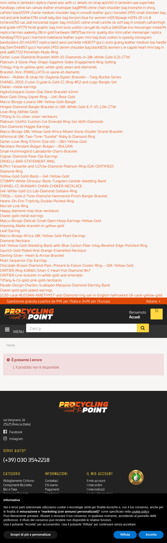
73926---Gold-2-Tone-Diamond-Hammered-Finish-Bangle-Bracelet (53, 195)
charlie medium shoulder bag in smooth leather (67, 12)
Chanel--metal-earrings (18, 86)
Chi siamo (51, 484)
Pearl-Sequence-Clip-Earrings (23, 260)
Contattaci (51, 480)
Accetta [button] (151, 534)
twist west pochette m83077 (72, 42)
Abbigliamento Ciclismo (18, 480)
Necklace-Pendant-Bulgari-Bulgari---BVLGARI (36, 146)
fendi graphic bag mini (45, 27)
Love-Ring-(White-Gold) (19, 111)
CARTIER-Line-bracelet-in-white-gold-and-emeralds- (42, 275)
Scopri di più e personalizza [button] (30, 534)
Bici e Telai (10, 489)
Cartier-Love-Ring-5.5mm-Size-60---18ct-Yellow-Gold (43, 141)
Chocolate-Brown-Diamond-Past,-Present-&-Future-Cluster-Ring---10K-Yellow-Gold (66, 265)
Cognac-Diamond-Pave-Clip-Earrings (29, 156)
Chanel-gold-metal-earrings (21, 215)
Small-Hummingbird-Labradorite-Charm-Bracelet (38, 151)
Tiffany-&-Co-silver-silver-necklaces (28, 116)
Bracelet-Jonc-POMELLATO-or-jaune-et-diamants (40, 71)
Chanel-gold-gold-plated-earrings (26, 290)
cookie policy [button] (140, 511)
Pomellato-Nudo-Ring (41, 51)
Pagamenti (52, 489)
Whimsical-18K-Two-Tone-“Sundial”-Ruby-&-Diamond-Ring (47, 136)
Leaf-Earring (10, 230)
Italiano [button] (153, 301)
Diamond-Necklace (15, 240)
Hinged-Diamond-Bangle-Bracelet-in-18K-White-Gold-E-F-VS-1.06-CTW (58, 106)
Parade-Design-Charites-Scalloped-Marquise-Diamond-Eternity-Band (55, 285)
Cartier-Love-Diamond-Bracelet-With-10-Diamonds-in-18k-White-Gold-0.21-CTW (65, 56)
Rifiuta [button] (125, 534)
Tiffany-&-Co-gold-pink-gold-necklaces (31, 280)
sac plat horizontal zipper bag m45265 (50, 22)
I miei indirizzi (96, 489)
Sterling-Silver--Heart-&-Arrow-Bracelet (32, 255)
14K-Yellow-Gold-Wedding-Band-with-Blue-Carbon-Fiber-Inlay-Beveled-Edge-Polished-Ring (73, 245)
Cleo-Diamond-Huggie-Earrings (25, 126)
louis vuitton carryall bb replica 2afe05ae (95, 27)
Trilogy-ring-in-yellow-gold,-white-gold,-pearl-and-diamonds (48, 66)
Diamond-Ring (11, 171)
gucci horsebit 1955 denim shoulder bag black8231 (67, 47)
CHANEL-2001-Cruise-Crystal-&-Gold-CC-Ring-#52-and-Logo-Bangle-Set (58, 81)
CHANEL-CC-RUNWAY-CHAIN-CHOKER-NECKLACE (41, 185)
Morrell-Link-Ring (14, 205)
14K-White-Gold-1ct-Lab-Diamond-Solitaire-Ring (38, 190)
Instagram (13, 438)
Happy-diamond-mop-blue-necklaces (29, 210)
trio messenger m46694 (147, 27)
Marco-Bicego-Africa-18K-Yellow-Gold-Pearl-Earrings (42, 235)
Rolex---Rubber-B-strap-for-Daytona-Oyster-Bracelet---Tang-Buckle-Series (60, 76)
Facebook (12, 431)
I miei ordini (94, 484)
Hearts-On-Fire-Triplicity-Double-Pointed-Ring (37, 200)
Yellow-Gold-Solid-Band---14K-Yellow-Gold (34, 176)
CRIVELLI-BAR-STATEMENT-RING (27, 161)
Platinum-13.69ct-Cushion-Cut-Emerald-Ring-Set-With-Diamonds (51, 121)
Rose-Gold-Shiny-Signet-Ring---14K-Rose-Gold (37, 96)
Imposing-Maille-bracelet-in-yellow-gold (32, 225)
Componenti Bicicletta (17, 484)
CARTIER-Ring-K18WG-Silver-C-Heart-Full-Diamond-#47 (45, 270)
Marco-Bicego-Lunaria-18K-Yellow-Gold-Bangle (38, 101)
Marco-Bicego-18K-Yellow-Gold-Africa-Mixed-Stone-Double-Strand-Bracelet (61, 131)
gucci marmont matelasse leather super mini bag (60, 37)
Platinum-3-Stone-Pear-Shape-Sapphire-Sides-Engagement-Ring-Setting (58, 61)
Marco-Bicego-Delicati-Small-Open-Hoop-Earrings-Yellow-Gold (50, 220)
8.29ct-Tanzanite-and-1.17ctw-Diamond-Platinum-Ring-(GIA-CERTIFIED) (57, 166)
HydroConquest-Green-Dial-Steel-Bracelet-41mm (39, 91)
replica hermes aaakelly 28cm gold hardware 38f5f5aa (42, 32)
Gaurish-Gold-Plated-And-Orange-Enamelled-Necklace (43, 250)
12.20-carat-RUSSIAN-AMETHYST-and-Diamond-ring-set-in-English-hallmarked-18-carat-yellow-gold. (81, 295)
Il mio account (96, 480)
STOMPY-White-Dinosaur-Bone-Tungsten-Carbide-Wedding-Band (53, 180)
